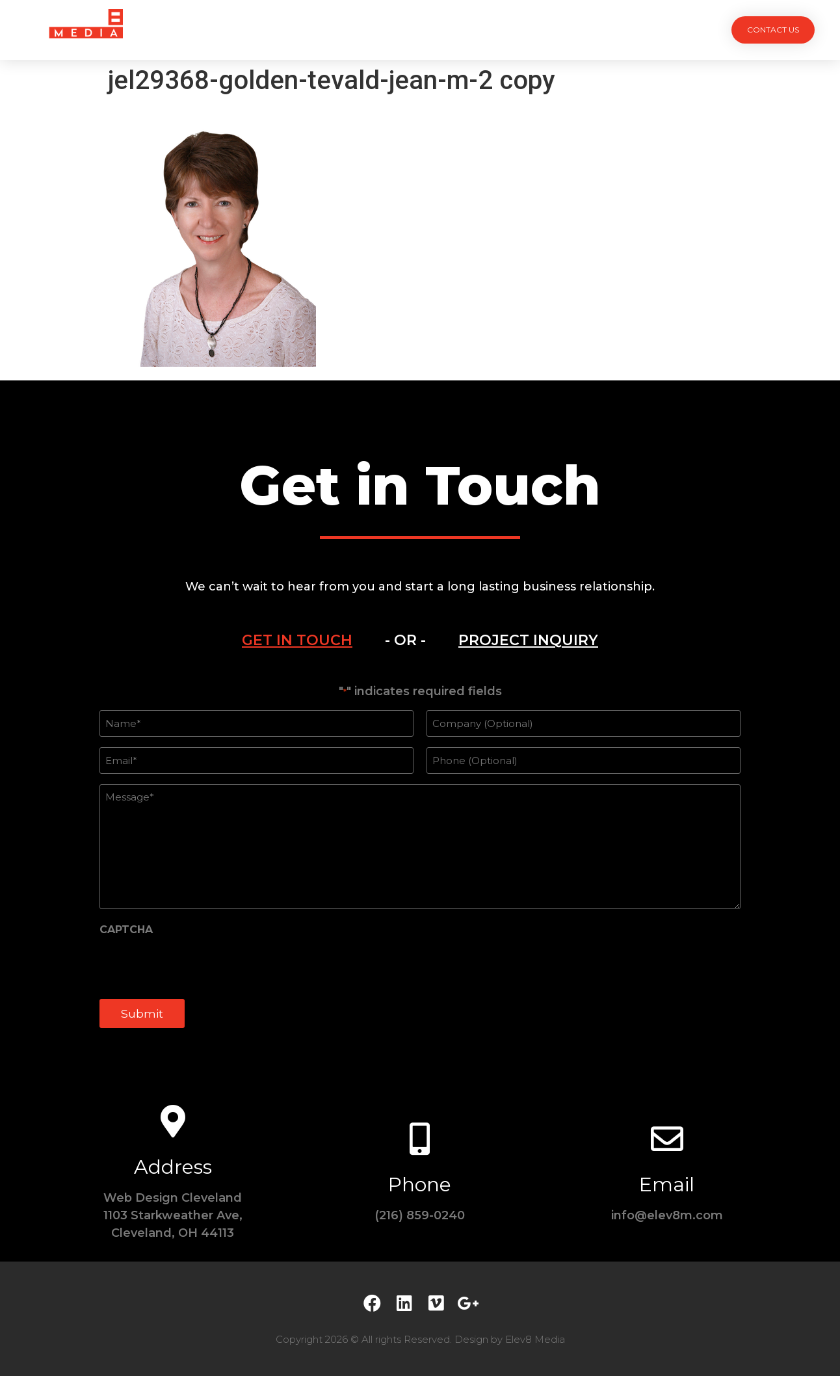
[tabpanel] (420, 863)
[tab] (297, 640)
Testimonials (484, 29)
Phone (419, 1184)
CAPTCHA (126, 929)
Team (410, 29)
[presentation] (198, 965)
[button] (773, 30)
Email (666, 1184)
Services (347, 29)
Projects (274, 29)
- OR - (405, 640)
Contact (566, 29)
